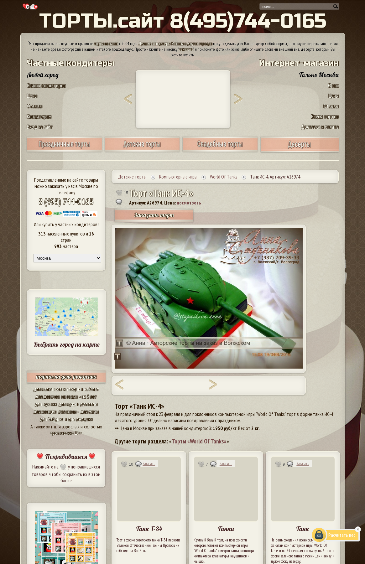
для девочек (47, 396)
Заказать (149, 463)
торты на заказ (106, 43)
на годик (72, 389)
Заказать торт (154, 215)
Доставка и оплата (320, 126)
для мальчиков (48, 389)
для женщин (45, 411)
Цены (32, 95)
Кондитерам (39, 116)
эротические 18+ (66, 433)
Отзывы (34, 106)
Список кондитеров (46, 85)
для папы (89, 404)
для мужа (67, 404)
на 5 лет (91, 389)
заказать (186, 49)
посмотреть (189, 202)
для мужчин (46, 404)
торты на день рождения (66, 376)
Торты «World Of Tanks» (199, 441)
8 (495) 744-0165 (66, 201)
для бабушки (52, 419)
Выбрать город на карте (67, 344)
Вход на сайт (40, 126)
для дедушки (80, 419)
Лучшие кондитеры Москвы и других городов (175, 43)
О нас (333, 85)
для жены (67, 411)
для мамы (90, 411)
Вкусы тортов (325, 116)
